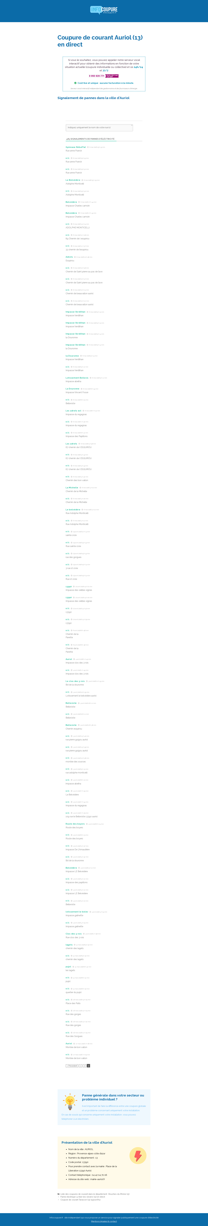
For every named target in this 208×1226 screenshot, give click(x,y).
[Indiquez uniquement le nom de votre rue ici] (99, 127)
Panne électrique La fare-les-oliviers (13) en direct (82, 1197)
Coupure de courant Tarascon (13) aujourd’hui (80, 1200)
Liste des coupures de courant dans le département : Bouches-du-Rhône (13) (94, 1194)
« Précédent (72, 1066)
